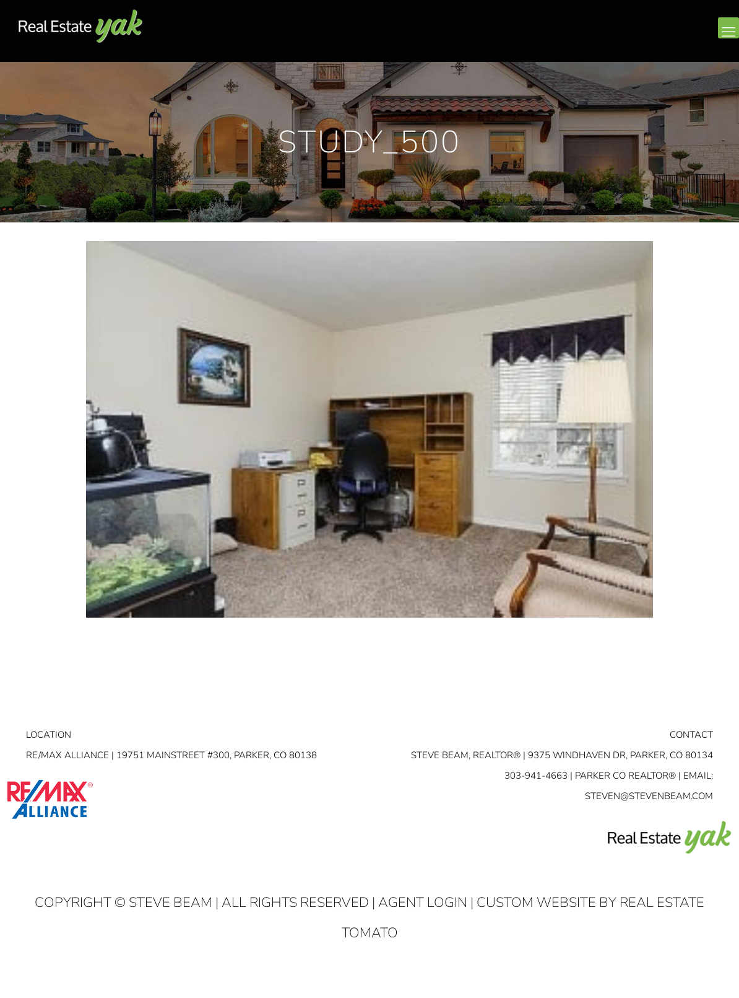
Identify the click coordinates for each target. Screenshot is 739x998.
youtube (703, 38)
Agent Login (422, 902)
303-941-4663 (536, 775)
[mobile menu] (728, 27)
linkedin (678, 38)
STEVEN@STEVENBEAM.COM (649, 796)
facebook (653, 38)
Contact (691, 735)
